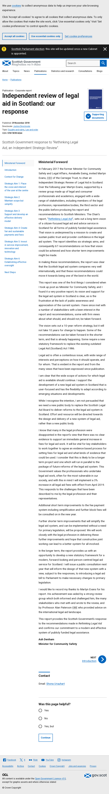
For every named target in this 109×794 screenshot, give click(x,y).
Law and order (31, 130)
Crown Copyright (57, 766)
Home (5, 80)
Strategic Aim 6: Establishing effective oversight (15, 262)
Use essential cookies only (45, 36)
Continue (46, 737)
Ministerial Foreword (15, 163)
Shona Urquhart (55, 683)
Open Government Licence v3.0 (50, 778)
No (46, 718)
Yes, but (49, 726)
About (5, 71)
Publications (40, 71)
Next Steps (10, 272)
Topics (16, 71)
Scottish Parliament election (27, 49)
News (27, 71)
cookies (16, 5)
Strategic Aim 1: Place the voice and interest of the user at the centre (16, 187)
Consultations (85, 71)
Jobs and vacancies (77, 766)
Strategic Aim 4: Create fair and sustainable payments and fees (16, 231)
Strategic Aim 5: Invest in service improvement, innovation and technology (16, 246)
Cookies (42, 766)
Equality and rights (16, 130)
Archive (20, 766)
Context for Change (14, 176)
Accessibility (7, 766)
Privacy (93, 766)
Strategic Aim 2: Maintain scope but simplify (14, 200)
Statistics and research (62, 71)
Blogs (99, 71)
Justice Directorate (21, 126)
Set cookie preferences (78, 36)
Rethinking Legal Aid (60, 218)
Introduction (10, 170)
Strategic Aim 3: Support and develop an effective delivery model (16, 216)
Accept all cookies (14, 36)
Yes (46, 710)
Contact (31, 766)
